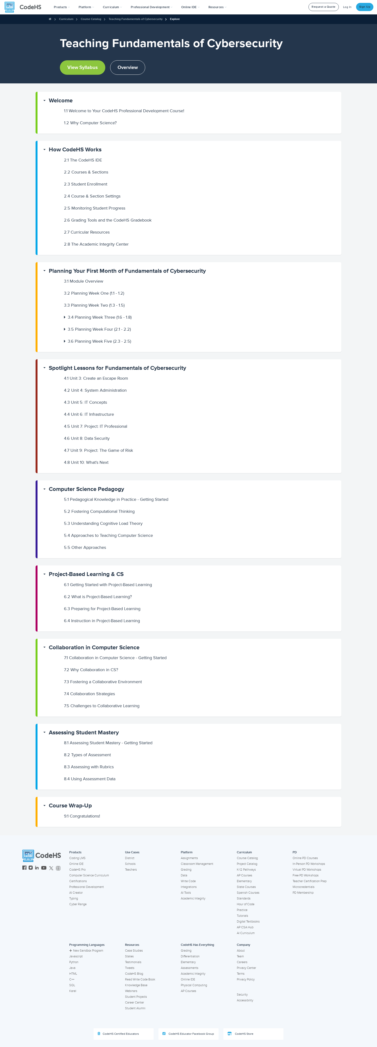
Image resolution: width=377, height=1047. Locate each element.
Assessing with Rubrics (89, 766)
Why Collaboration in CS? (91, 669)
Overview (128, 67)
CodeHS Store (240, 1034)
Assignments (189, 858)
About (241, 951)
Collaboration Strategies (89, 693)
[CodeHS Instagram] (31, 868)
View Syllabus (82, 67)
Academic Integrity (193, 898)
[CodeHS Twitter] (51, 868)
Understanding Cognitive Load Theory (103, 523)
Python (73, 962)
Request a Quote (324, 7)
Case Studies (134, 951)
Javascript (76, 956)
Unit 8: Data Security (87, 438)
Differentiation (190, 956)
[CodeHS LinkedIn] (37, 868)
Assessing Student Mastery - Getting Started (108, 742)
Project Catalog (247, 864)
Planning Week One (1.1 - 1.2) (94, 293)
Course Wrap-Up (70, 805)
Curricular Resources (87, 232)
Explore (175, 19)
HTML (73, 974)
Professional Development (86, 887)
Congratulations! (82, 816)
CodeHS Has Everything (197, 945)
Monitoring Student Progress (94, 208)
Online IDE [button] (190, 7)
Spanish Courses (248, 893)
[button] (62, 7)
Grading (186, 870)
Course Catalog (91, 19)
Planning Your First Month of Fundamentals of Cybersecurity (127, 270)
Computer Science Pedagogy (86, 489)
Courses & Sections (86, 172)
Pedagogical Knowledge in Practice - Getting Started (116, 499)
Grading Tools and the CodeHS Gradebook (107, 220)
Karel (72, 991)
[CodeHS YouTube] (44, 868)
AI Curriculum (246, 933)
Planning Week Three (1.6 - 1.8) (100, 317)
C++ (71, 979)
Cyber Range (78, 904)
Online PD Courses (305, 858)
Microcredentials (303, 887)
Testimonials (133, 962)
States (129, 956)
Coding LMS (77, 858)
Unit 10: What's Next (86, 462)
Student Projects (136, 997)
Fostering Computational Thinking (99, 511)
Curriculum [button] (112, 7)
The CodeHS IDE (83, 160)
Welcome (61, 100)
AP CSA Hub (245, 927)
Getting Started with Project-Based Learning (108, 584)
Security (242, 995)
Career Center (134, 1002)
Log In (347, 7)
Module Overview (83, 281)
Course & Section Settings (92, 196)
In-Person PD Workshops (309, 864)
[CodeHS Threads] (58, 868)
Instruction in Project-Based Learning (102, 620)
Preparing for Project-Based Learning (102, 608)
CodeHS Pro (77, 870)
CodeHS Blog (134, 974)
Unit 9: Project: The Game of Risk (98, 450)
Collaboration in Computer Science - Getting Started (115, 657)
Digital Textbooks (248, 921)
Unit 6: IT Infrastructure (89, 414)
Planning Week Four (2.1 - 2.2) (99, 329)
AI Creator (76, 893)
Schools (130, 864)
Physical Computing (194, 985)
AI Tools (186, 893)
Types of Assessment (87, 754)
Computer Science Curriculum (89, 875)
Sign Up (365, 7)
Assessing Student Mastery (84, 732)
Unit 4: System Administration (95, 390)
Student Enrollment (85, 184)
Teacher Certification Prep (310, 881)
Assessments (189, 968)
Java (72, 968)
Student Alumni (135, 1008)
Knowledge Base (136, 985)
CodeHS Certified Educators (118, 1034)
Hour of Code (245, 904)
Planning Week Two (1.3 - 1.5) (94, 305)
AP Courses (244, 875)
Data (184, 875)
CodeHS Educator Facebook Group (188, 1034)
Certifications (78, 881)
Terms (241, 974)
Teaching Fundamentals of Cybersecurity (136, 19)
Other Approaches (85, 547)
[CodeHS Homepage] (25, 7)
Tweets (129, 968)
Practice (242, 910)
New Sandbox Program (86, 951)
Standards (244, 898)
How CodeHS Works (75, 149)
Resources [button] (217, 7)
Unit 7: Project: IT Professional (95, 426)
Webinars (131, 991)
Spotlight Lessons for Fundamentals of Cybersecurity (117, 368)
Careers (242, 962)
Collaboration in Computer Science (94, 647)
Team (240, 956)
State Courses (246, 887)
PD (295, 852)
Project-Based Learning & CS (86, 574)
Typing (73, 898)
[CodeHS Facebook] (24, 868)
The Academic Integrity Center (96, 244)
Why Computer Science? (90, 122)
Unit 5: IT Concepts (85, 402)
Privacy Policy (246, 979)
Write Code (188, 881)
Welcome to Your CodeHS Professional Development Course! (124, 110)
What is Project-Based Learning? (98, 596)
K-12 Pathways (246, 870)
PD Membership (303, 893)
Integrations (189, 887)
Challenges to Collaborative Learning (101, 705)
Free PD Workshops (306, 875)
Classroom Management (197, 864)
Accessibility (245, 1000)
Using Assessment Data (89, 778)
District (129, 858)
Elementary (244, 881)
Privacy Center (246, 968)
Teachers (131, 870)
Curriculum (66, 19)
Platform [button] (86, 7)
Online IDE (76, 864)
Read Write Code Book (140, 979)
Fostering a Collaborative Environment (103, 681)
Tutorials (242, 916)
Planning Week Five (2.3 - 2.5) (99, 341)
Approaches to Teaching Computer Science (108, 535)
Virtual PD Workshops (307, 870)
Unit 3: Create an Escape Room (96, 378)
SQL (72, 985)
